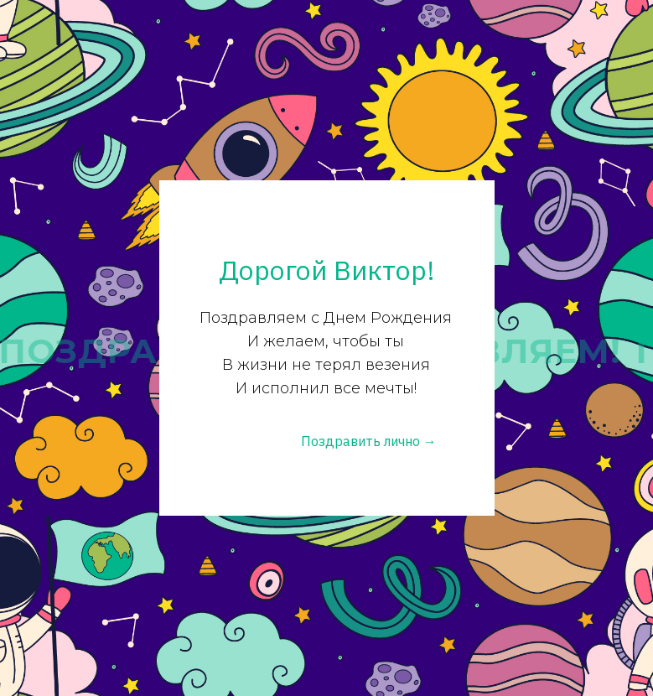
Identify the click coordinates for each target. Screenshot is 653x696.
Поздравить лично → (369, 441)
